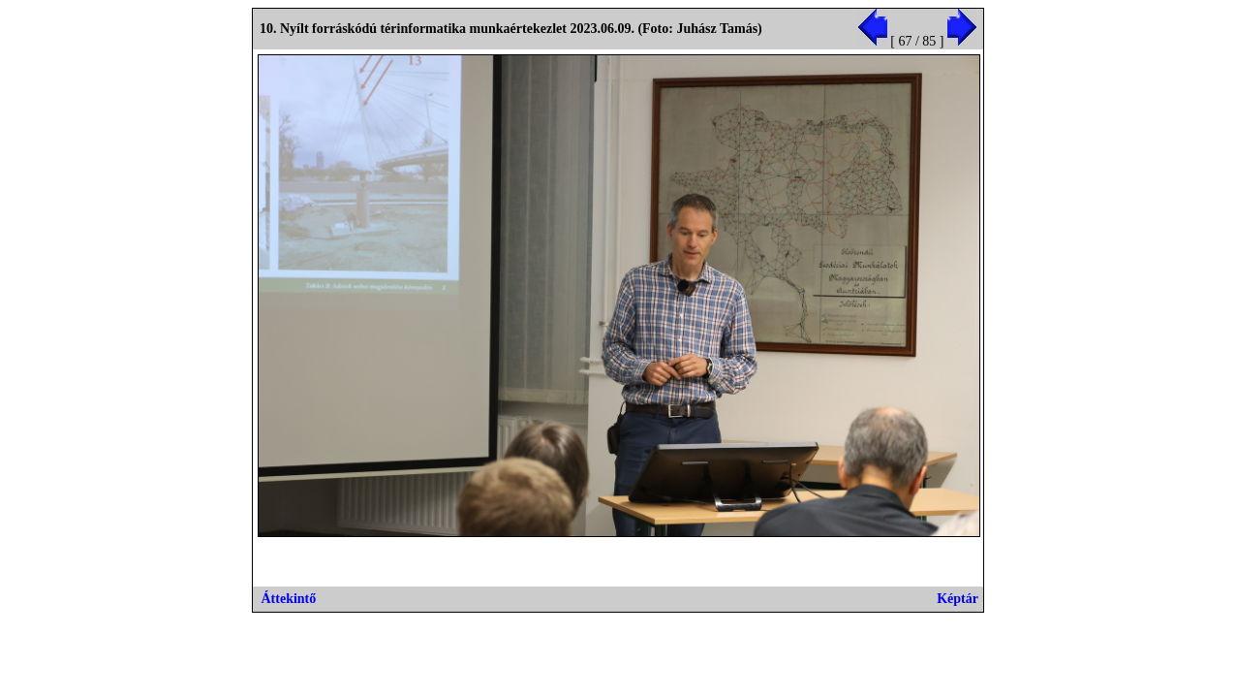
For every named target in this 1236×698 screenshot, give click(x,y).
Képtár (957, 598)
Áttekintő (289, 598)
